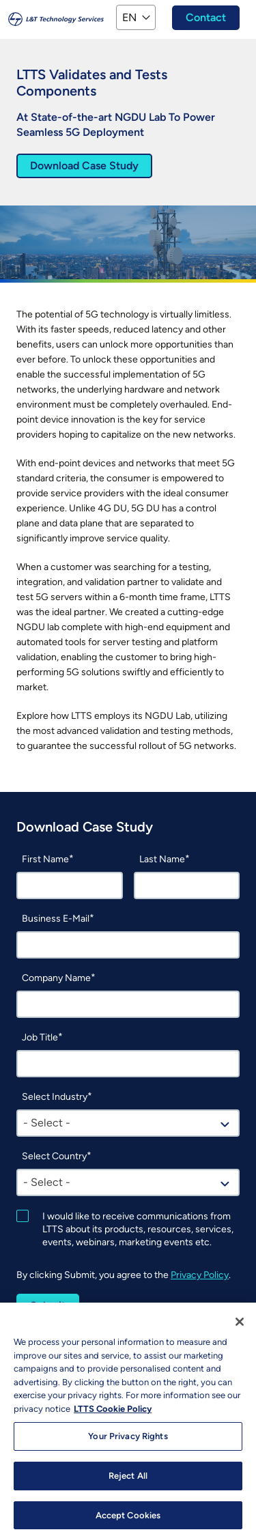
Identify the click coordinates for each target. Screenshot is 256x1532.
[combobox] (128, 1123)
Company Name (56, 978)
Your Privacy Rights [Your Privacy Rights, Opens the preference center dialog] (127, 1441)
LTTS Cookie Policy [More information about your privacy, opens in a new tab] (113, 1413)
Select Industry (54, 1097)
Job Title (40, 1037)
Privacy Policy (200, 1275)
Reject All (128, 1481)
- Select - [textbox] (46, 1122)
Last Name (162, 859)
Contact (206, 17)
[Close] (240, 1327)
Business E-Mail (55, 918)
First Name (45, 859)
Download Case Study (84, 165)
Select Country (54, 1156)
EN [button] (129, 17)
